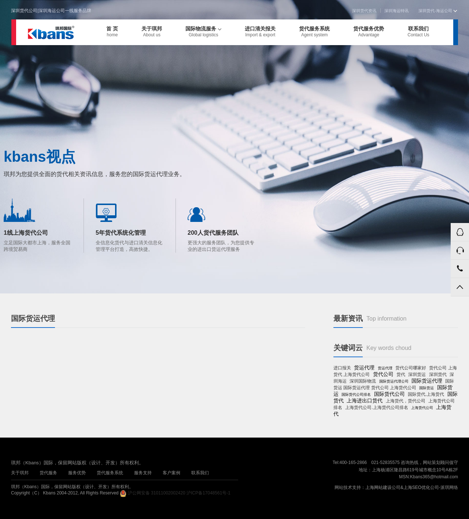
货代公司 (383, 374)
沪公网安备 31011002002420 (156, 493)
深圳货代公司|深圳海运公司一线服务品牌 (51, 10)
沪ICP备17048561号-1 (208, 493)
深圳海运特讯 (396, 10)
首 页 (112, 31)
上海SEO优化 (416, 487)
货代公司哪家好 (410, 367)
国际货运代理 (426, 381)
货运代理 (364, 367)
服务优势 (77, 472)
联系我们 (418, 31)
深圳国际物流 (363, 381)
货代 (400, 374)
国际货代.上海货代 (426, 394)
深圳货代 (438, 374)
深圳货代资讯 (364, 10)
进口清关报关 (260, 31)
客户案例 (171, 472)
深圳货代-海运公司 (437, 10)
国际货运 (426, 388)
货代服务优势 (368, 31)
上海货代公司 (422, 408)
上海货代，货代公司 (405, 400)
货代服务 (48, 472)
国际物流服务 (203, 31)
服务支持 (143, 472)
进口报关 (342, 367)
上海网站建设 (378, 487)
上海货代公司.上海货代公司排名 (376, 407)
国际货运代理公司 (394, 381)
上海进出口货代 (365, 400)
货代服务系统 (314, 31)
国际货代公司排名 (356, 394)
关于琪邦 (151, 31)
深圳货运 (417, 374)
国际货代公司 (389, 394)
